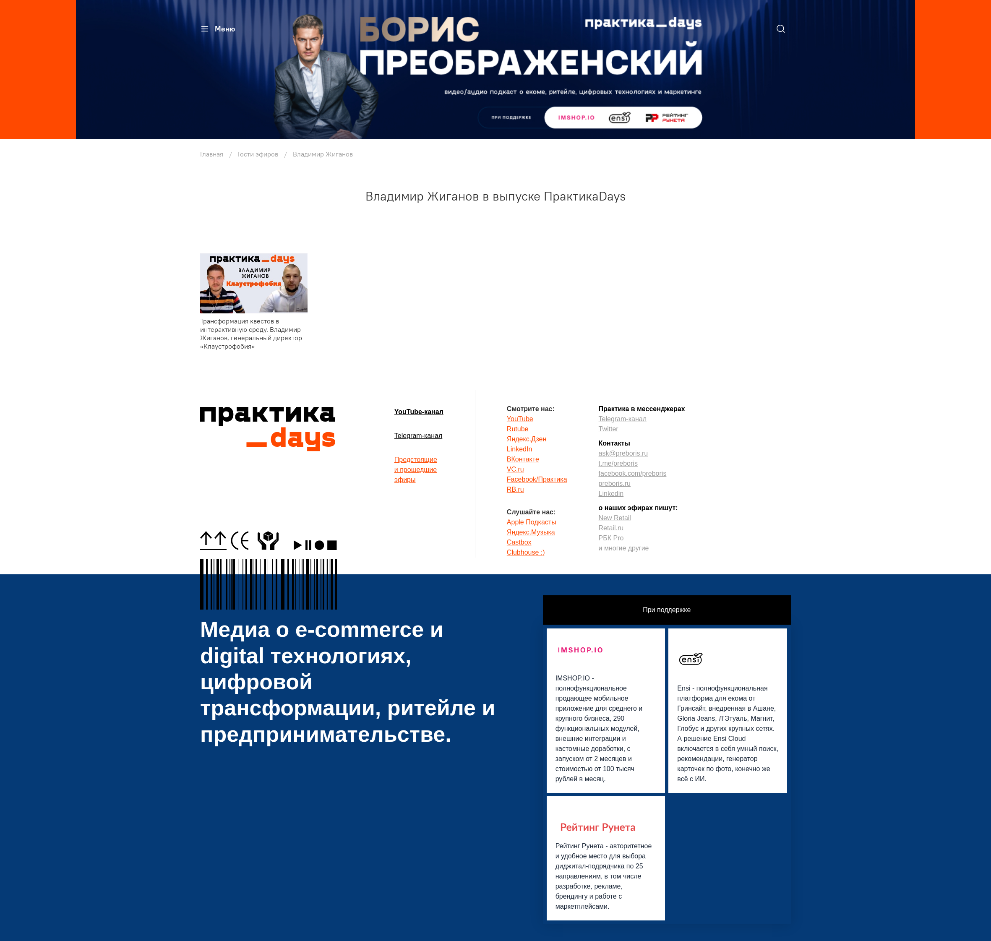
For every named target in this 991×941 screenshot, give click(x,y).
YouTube (520, 418)
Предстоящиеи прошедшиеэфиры (415, 469)
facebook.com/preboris (633, 473)
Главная (211, 154)
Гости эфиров (258, 154)
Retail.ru (611, 528)
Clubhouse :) (526, 552)
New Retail (615, 517)
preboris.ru (615, 483)
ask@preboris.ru (623, 453)
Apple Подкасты (531, 522)
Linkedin (611, 493)
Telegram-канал (418, 435)
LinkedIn (519, 449)
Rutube (518, 429)
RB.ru (515, 489)
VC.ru (515, 469)
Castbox (519, 542)
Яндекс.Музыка (531, 532)
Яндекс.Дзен (527, 439)
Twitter (608, 429)
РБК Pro (611, 538)
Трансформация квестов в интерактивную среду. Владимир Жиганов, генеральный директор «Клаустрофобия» (251, 333)
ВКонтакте (523, 459)
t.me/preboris (618, 463)
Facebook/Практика (537, 479)
